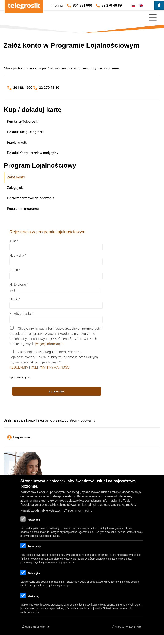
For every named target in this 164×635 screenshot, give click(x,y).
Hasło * (14, 299)
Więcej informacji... (78, 510)
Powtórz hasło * (21, 314)
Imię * (13, 241)
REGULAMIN (19, 367)
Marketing (33, 596)
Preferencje (34, 546)
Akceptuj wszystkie (126, 626)
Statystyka (34, 573)
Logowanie (21, 437)
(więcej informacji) (49, 344)
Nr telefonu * (18, 284)
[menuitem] (82, 121)
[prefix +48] (12, 290)
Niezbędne (34, 519)
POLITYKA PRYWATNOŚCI (50, 367)
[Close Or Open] (82, 17)
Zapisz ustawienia (35, 626)
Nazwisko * (17, 255)
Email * (14, 270)
